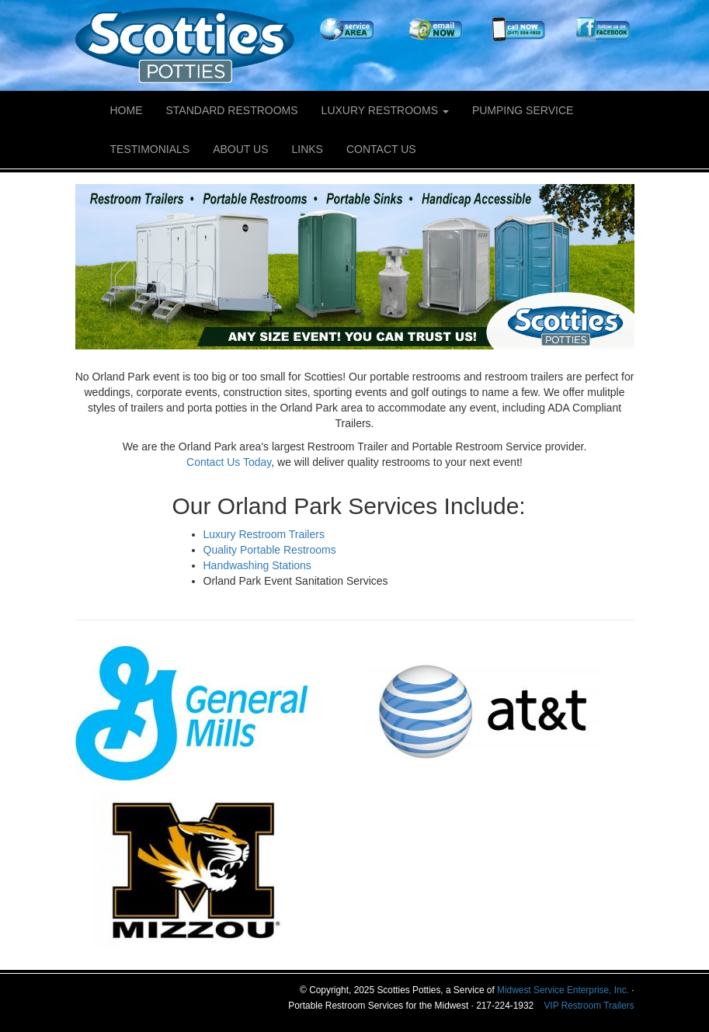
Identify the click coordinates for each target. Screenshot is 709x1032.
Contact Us (381, 149)
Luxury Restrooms (385, 110)
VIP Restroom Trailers (589, 1005)
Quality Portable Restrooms (269, 550)
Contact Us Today (228, 462)
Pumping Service (522, 110)
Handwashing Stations (257, 565)
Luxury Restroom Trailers (264, 534)
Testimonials (150, 149)
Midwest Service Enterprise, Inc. (563, 990)
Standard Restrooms (232, 110)
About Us (240, 149)
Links (307, 149)
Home (126, 110)
